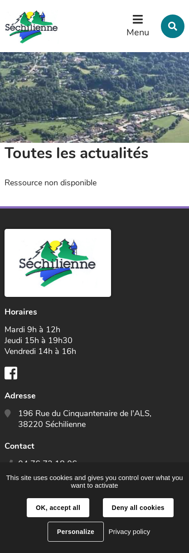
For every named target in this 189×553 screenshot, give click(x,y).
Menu (137, 32)
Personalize (75, 531)
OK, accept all (58, 507)
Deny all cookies (138, 507)
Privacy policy (129, 531)
